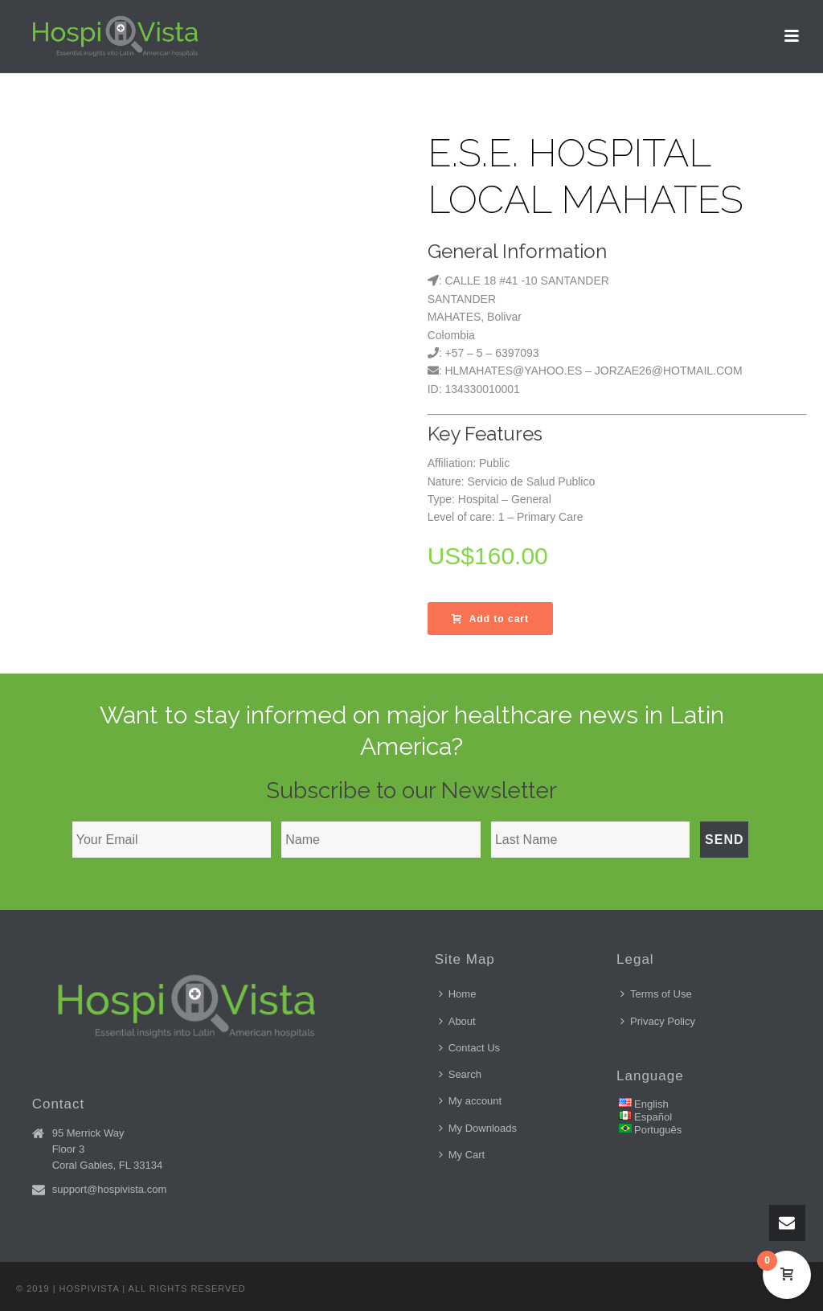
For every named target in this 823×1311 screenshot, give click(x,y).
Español (653, 1117)
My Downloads (478, 1128)
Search (460, 1074)
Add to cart (490, 619)
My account (470, 1101)
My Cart (462, 1155)
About (457, 1021)
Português (658, 1130)
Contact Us (469, 1048)
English (651, 1104)
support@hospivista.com (109, 1189)
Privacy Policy (657, 1021)
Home (458, 994)
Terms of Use (656, 994)
